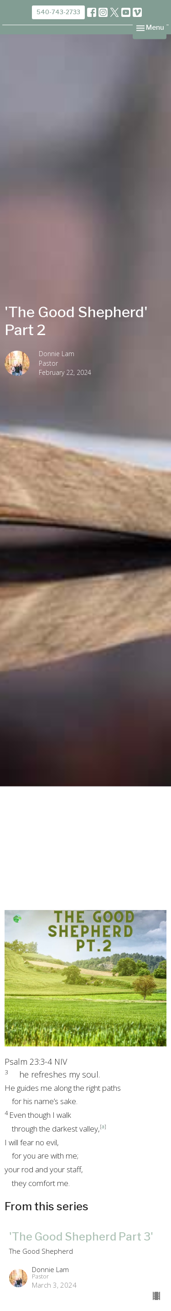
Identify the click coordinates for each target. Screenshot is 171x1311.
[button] (85, 1068)
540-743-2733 (58, 12)
